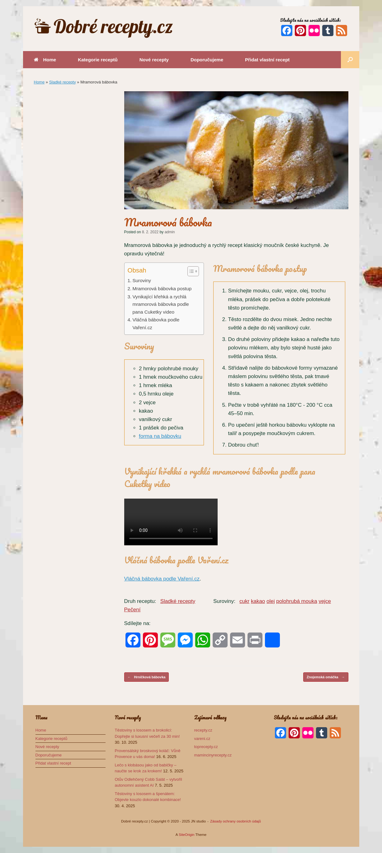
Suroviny (141, 280)
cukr (244, 601)
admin (170, 232)
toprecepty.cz (206, 746)
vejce (324, 601)
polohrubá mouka (296, 601)
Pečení (132, 610)
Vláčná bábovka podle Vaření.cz (155, 323)
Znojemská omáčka (326, 677)
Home (45, 59)
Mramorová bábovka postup (161, 288)
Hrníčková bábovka (147, 677)
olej (270, 601)
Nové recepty (154, 59)
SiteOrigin (187, 834)
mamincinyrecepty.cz (213, 755)
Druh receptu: (140, 601)
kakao (258, 601)
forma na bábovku (160, 436)
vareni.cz (202, 738)
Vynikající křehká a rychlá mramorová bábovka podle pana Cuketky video (160, 304)
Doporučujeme (207, 59)
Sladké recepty (62, 82)
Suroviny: (224, 601)
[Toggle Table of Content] (190, 271)
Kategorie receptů (98, 59)
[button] (350, 59)
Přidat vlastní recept (267, 59)
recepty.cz (203, 730)
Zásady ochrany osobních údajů (235, 821)
